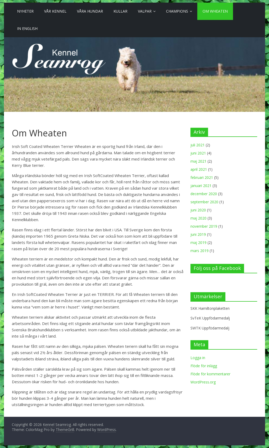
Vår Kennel (55, 11)
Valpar (145, 11)
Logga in (197, 357)
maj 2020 (198, 218)
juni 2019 (198, 234)
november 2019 (203, 226)
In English (27, 28)
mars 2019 (199, 250)
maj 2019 (198, 242)
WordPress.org (203, 382)
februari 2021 (201, 177)
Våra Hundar (90, 11)
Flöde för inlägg (203, 365)
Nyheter (25, 11)
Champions (177, 11)
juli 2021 (197, 144)
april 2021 (198, 169)
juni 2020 (198, 209)
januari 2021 (200, 185)
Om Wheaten (215, 11)
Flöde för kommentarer (210, 373)
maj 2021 (198, 161)
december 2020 (203, 193)
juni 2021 (198, 153)
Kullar (120, 11)
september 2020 (204, 201)
